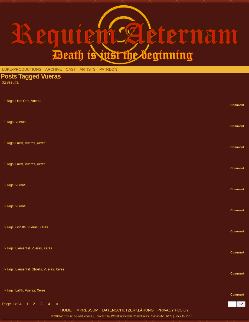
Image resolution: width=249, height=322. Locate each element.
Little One (22, 101)
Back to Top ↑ (183, 316)
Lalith (19, 143)
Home (66, 310)
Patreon (108, 69)
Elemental (22, 248)
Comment (237, 105)
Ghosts (20, 227)
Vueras (36, 101)
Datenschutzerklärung (128, 310)
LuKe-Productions (21, 69)
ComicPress (141, 316)
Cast (71, 69)
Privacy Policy (173, 310)
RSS (169, 316)
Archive (53, 69)
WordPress (118, 316)
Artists (88, 69)
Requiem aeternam (124, 34)
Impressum (87, 310)
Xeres (41, 143)
